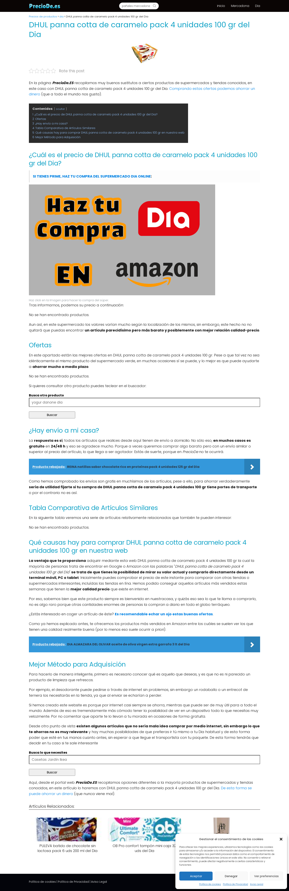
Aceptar (196, 876)
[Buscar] (154, 6)
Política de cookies (210, 884)
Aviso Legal (256, 884)
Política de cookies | (43, 882)
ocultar (60, 109)
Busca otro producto (46, 395)
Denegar (231, 876)
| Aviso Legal (98, 882)
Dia (257, 6)
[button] (281, 839)
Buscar (52, 415)
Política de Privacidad (235, 884)
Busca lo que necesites (48, 752)
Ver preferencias (266, 876)
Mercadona (240, 6)
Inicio (221, 6)
